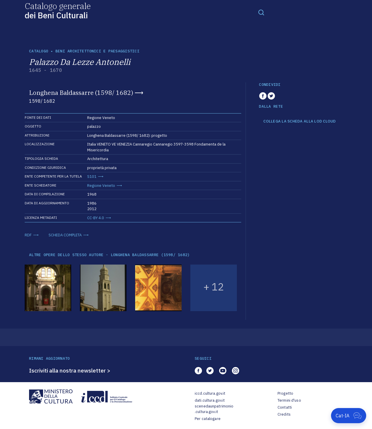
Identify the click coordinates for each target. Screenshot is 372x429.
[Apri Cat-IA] (348, 415)
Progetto (285, 393)
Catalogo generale (58, 10)
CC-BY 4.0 (95, 217)
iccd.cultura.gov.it (210, 393)
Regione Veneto (101, 185)
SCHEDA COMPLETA (65, 235)
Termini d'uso (289, 400)
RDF (28, 235)
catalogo (38, 51)
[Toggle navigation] (261, 12)
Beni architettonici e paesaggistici (98, 51)
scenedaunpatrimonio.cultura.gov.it (214, 409)
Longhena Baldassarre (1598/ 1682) (81, 92)
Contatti (285, 407)
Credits (284, 414)
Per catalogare (208, 418)
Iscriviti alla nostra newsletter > (69, 370)
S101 (91, 176)
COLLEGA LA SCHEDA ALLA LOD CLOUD (299, 121)
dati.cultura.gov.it (210, 400)
